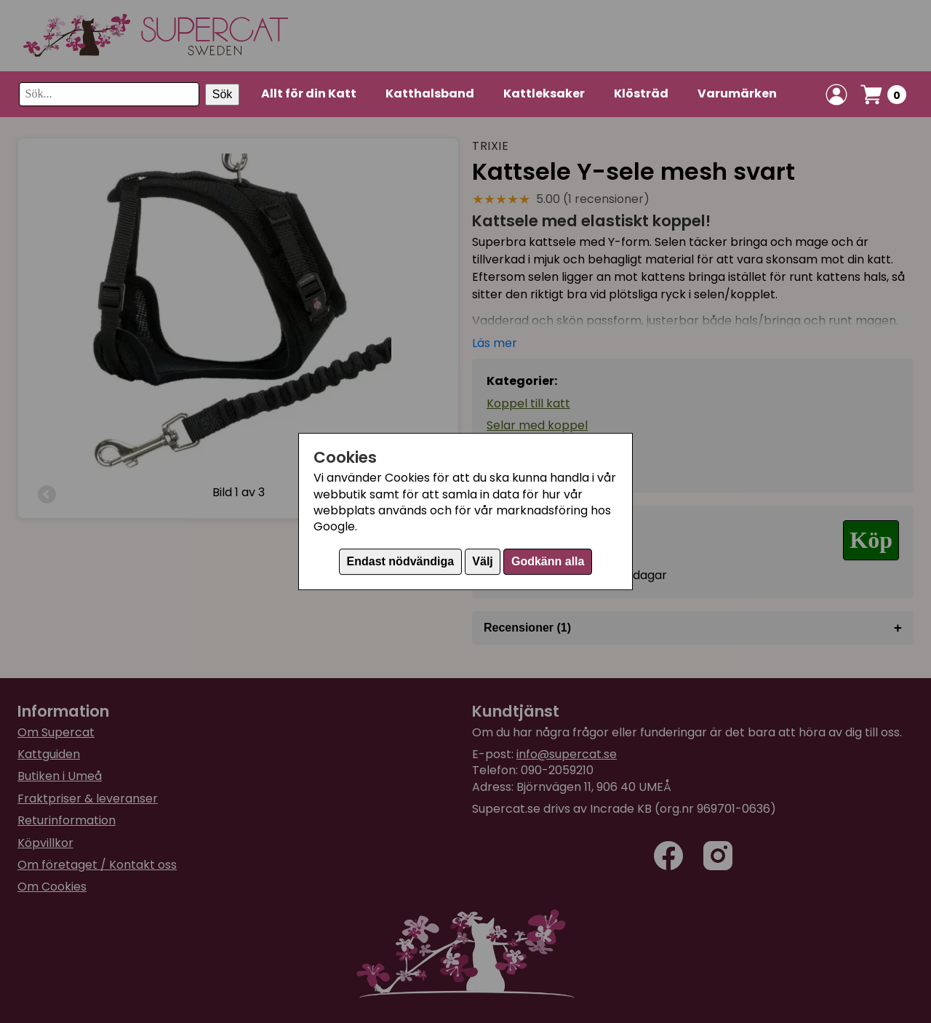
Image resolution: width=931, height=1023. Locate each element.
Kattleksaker (544, 93)
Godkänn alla (547, 561)
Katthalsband (429, 93)
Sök (222, 94)
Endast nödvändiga (401, 561)
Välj (482, 561)
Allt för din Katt (308, 93)
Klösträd (641, 93)
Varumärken (737, 93)
